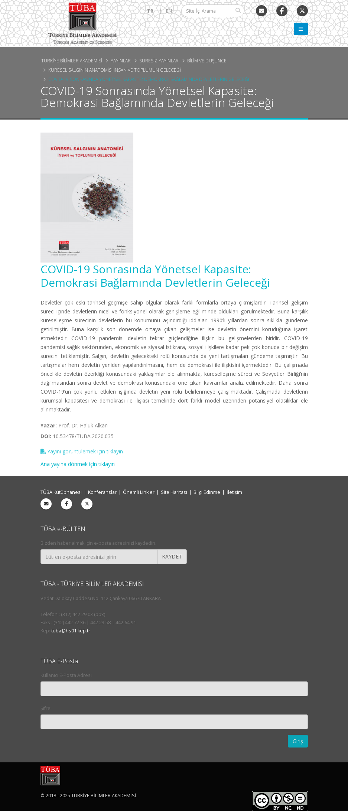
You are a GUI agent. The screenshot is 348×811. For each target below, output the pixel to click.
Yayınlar (121, 60)
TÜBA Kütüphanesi (61, 492)
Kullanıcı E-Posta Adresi (66, 675)
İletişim (234, 492)
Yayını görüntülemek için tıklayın (81, 451)
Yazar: (48, 425)
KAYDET (172, 556)
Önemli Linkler (139, 492)
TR (150, 11)
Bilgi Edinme (206, 492)
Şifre (45, 708)
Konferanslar (102, 492)
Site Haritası (174, 492)
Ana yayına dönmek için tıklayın (77, 464)
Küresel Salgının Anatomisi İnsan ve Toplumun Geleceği (114, 70)
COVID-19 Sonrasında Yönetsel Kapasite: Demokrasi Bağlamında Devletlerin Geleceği (148, 79)
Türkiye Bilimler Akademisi (71, 60)
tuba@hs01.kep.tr (70, 631)
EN (169, 11)
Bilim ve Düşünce (207, 60)
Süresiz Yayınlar (159, 60)
